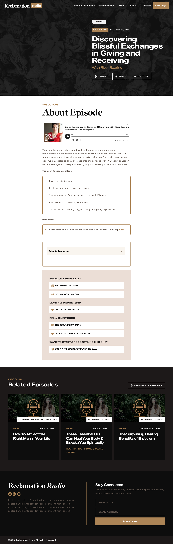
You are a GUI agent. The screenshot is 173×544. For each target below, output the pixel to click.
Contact (146, 5)
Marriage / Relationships (44, 420)
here (121, 230)
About (122, 5)
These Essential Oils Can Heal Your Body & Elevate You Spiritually (84, 438)
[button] (86, 251)
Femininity (99, 22)
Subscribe (130, 521)
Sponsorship (106, 5)
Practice (105, 420)
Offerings (160, 5)
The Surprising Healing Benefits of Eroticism (138, 436)
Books (133, 5)
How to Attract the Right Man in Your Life (31, 436)
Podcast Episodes (84, 5)
